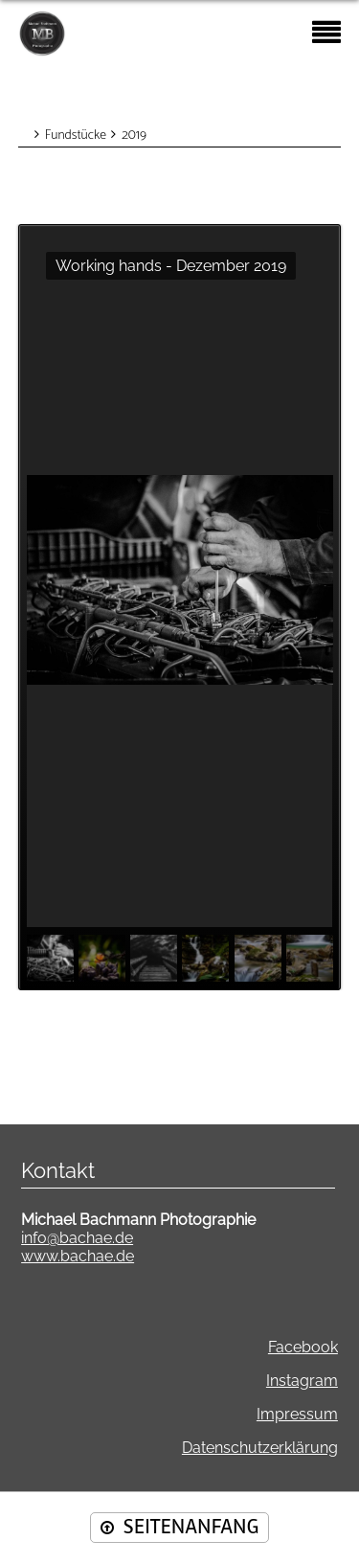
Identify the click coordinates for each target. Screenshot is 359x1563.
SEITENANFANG (190, 1527)
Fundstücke (75, 136)
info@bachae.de (77, 1238)
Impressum (297, 1414)
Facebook (303, 1347)
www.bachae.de (77, 1256)
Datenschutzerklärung (260, 1447)
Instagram (302, 1380)
